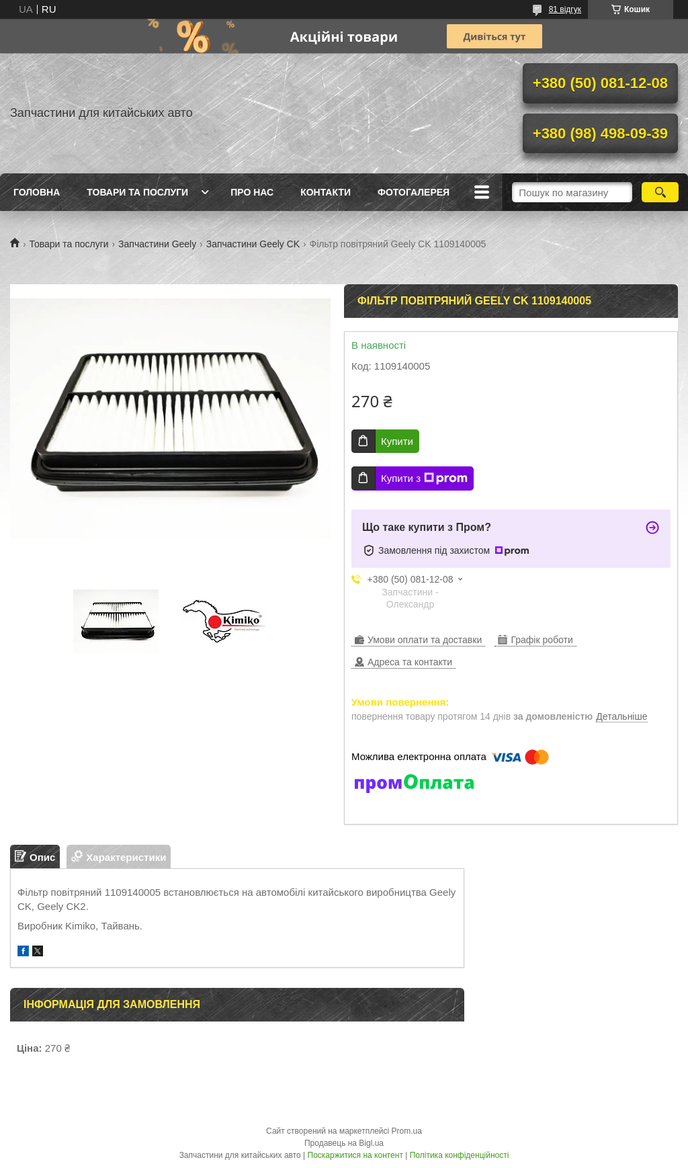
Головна (36, 192)
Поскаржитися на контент (355, 1155)
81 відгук (565, 9)
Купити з (424, 478)
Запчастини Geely (157, 244)
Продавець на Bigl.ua (344, 1143)
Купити (397, 441)
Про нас (251, 192)
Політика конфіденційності (459, 1155)
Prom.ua (407, 1131)
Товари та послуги (137, 192)
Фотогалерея (413, 192)
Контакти (325, 192)
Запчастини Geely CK (253, 244)
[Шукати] (660, 192)
